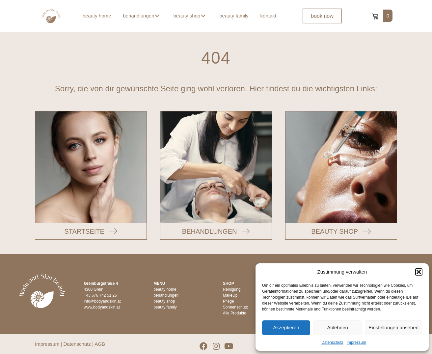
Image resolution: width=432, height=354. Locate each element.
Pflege (228, 301)
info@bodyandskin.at (102, 301)
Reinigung (232, 289)
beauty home (164, 289)
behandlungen (165, 295)
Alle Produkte (234, 313)
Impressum (356, 342)
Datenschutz (332, 342)
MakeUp (230, 295)
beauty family (165, 307)
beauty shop (164, 301)
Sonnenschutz (235, 307)
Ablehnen (337, 327)
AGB (99, 344)
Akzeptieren (286, 327)
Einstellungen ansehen (393, 327)
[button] (419, 272)
